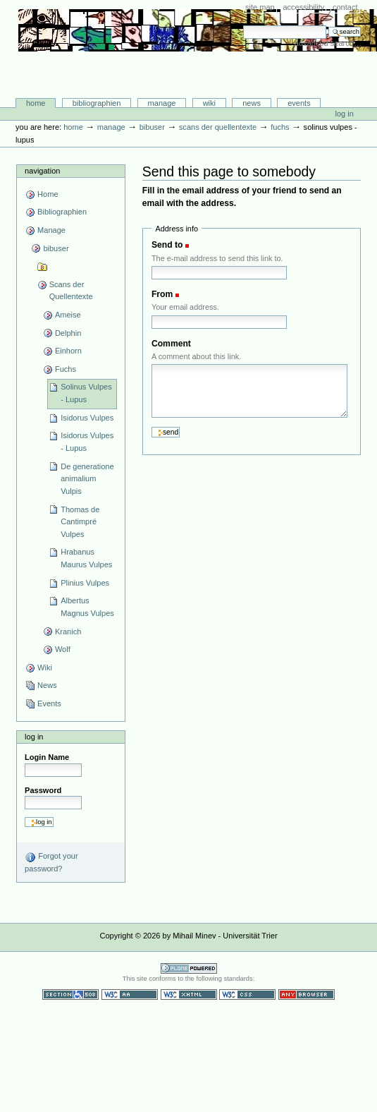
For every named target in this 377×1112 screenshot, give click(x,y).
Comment (171, 344)
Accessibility (303, 7)
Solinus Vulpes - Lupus (86, 393)
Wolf (62, 649)
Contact (345, 7)
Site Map (260, 7)
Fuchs (280, 127)
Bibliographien (97, 103)
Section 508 (70, 994)
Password (43, 790)
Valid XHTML (189, 994)
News (251, 103)
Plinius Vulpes (85, 583)
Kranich (68, 631)
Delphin (68, 333)
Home (36, 103)
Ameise (68, 314)
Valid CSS (247, 994)
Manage (162, 103)
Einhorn (68, 350)
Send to (167, 245)
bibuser (152, 127)
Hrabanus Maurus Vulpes (86, 558)
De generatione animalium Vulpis (87, 478)
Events (299, 103)
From (162, 294)
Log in (344, 113)
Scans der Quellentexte (218, 127)
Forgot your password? (51, 862)
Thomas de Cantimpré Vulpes (80, 521)
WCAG (129, 994)
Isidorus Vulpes (87, 417)
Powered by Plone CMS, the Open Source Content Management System (189, 968)
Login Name (47, 757)
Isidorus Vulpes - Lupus (87, 441)
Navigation (42, 171)
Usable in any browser (306, 994)
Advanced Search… (328, 43)
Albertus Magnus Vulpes (87, 606)
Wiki (209, 103)
